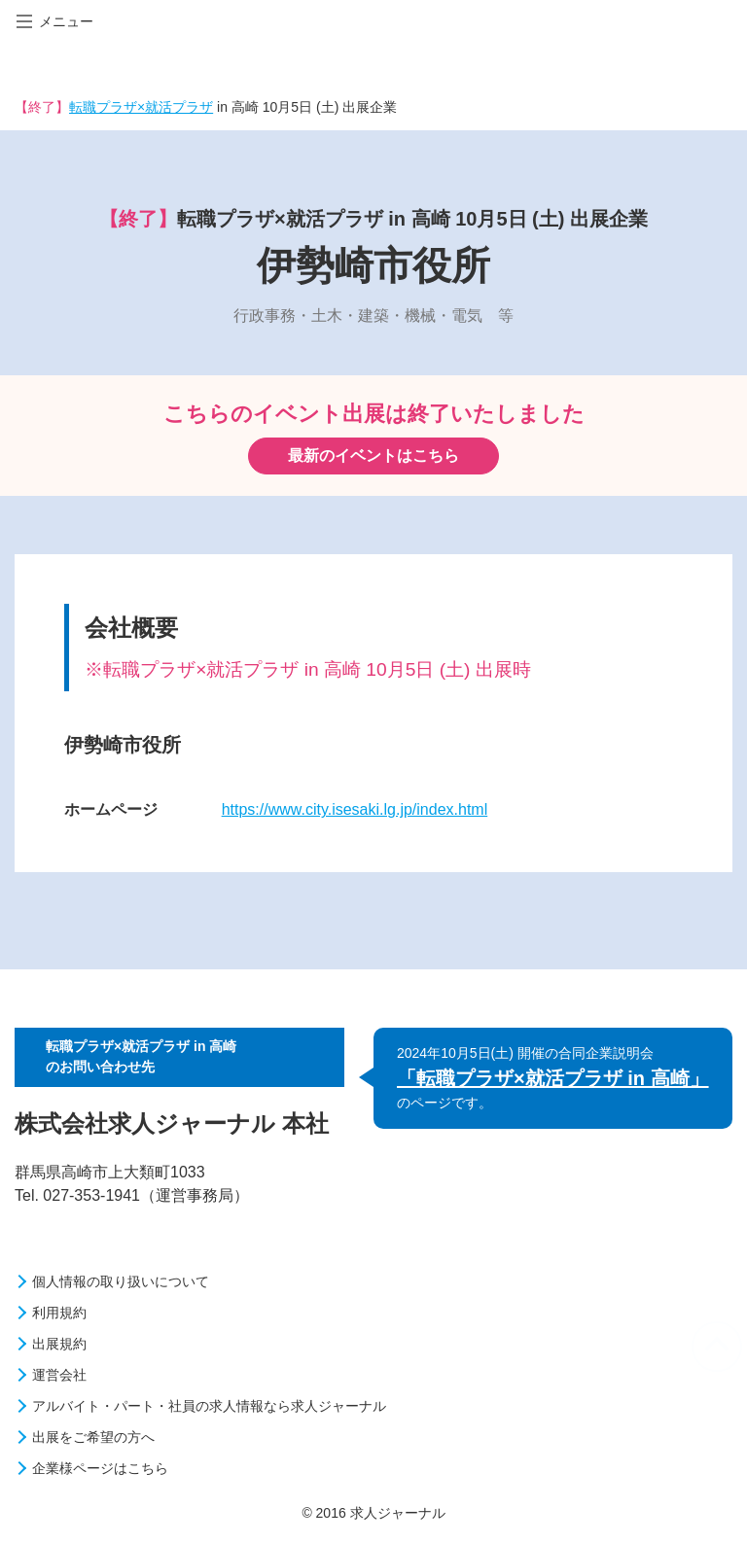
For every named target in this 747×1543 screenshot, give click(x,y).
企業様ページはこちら (100, 1468)
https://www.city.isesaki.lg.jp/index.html (355, 809)
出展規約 (59, 1343)
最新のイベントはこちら (373, 455)
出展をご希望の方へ (93, 1437)
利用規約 (59, 1312)
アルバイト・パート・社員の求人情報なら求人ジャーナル (209, 1406)
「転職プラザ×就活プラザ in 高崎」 (553, 1078)
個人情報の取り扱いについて (120, 1281)
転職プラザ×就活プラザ (141, 107)
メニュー (55, 21)
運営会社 (59, 1375)
